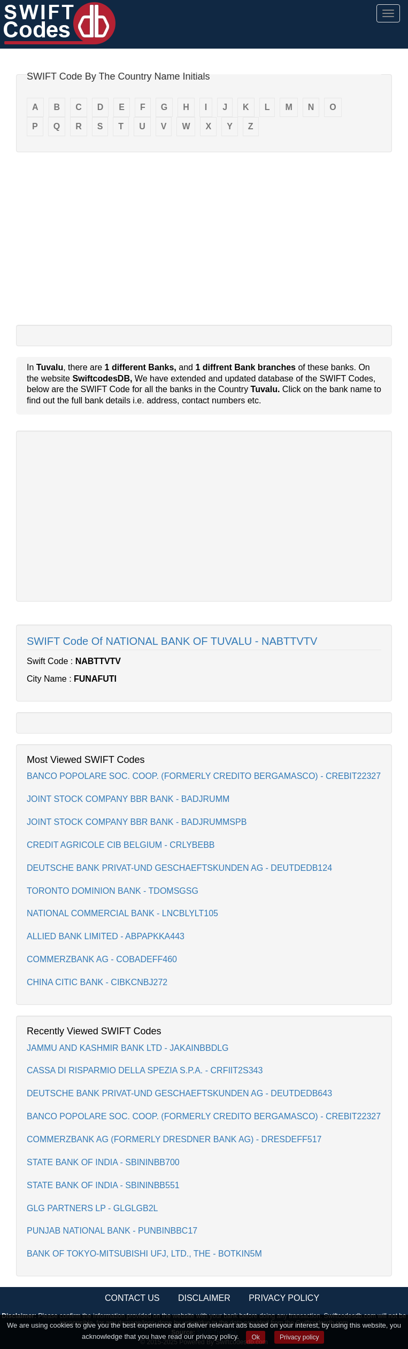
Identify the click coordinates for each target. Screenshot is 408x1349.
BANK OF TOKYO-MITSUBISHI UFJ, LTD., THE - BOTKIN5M (144, 1253)
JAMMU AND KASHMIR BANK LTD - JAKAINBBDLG (128, 1047)
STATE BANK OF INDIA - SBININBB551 (103, 1185)
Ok (255, 1337)
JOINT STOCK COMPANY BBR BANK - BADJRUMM (128, 799)
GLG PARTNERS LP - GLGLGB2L (92, 1208)
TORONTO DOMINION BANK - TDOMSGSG (112, 890)
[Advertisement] (204, 238)
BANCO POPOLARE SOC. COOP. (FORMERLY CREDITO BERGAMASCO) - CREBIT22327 (204, 776)
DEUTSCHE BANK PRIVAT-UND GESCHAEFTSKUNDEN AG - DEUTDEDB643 (179, 1093)
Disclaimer (204, 1298)
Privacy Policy (284, 1298)
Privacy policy (299, 1337)
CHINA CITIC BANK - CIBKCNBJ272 (97, 982)
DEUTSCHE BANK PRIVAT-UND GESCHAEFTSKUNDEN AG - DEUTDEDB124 (179, 867)
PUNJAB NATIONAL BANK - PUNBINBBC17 (112, 1230)
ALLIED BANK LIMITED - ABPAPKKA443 (105, 936)
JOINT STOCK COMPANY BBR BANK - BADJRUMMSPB (137, 821)
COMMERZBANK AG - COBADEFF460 (102, 959)
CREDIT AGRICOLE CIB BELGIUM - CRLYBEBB (121, 844)
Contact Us (132, 1298)
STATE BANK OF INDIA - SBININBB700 (103, 1162)
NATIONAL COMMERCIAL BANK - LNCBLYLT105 (122, 913)
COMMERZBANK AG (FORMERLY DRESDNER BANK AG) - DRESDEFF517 (174, 1139)
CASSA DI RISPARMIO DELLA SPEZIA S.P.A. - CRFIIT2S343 (145, 1070)
